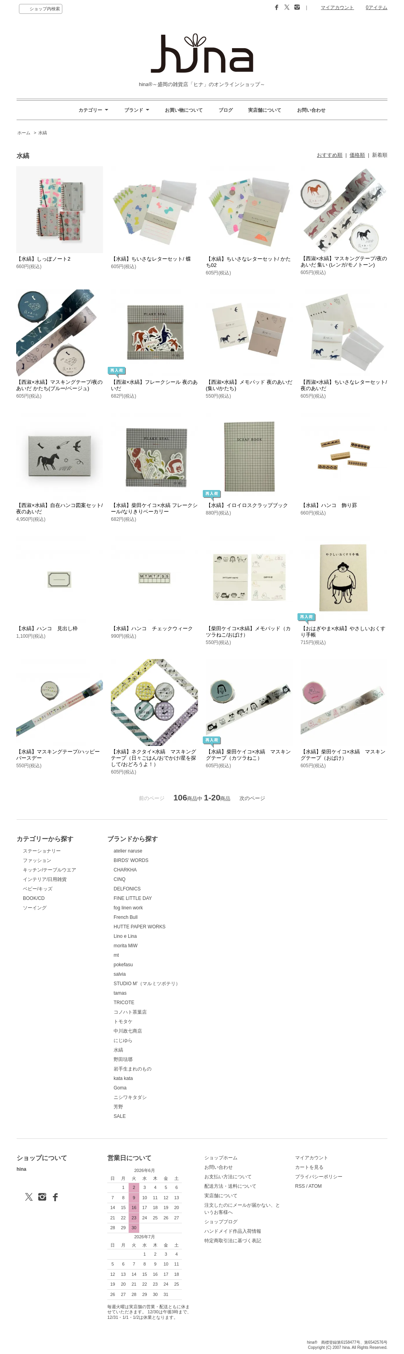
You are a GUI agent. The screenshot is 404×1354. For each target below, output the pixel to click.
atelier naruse (128, 851)
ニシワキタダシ (130, 1097)
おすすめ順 (329, 155)
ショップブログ (221, 1221)
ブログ (226, 110)
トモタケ (123, 1021)
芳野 (118, 1107)
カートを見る (309, 1167)
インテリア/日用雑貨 (45, 879)
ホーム (23, 132)
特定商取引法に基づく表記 (232, 1240)
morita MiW (126, 945)
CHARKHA (125, 870)
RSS (300, 1186)
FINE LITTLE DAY (133, 898)
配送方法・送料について (230, 1186)
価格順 (357, 155)
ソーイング (35, 908)
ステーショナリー (42, 851)
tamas (120, 993)
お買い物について (184, 110)
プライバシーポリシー (318, 1176)
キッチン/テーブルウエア (49, 870)
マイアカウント (337, 7)
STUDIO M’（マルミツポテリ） (147, 983)
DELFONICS (127, 889)
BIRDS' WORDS (131, 860)
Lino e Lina (125, 936)
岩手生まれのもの (133, 1069)
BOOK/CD (34, 898)
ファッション (37, 860)
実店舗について (264, 110)
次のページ (252, 798)
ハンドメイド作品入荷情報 (232, 1231)
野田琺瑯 (123, 1059)
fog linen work (128, 908)
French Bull (126, 917)
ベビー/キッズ (37, 889)
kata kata (123, 1078)
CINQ (119, 879)
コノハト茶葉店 (130, 1012)
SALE (120, 1116)
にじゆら (123, 1040)
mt (116, 955)
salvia (120, 974)
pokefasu (123, 964)
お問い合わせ (311, 110)
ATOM (315, 1186)
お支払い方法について (228, 1176)
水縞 (42, 132)
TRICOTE (124, 1002)
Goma (120, 1088)
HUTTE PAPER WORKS (140, 927)
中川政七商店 (128, 1031)
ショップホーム (221, 1158)
